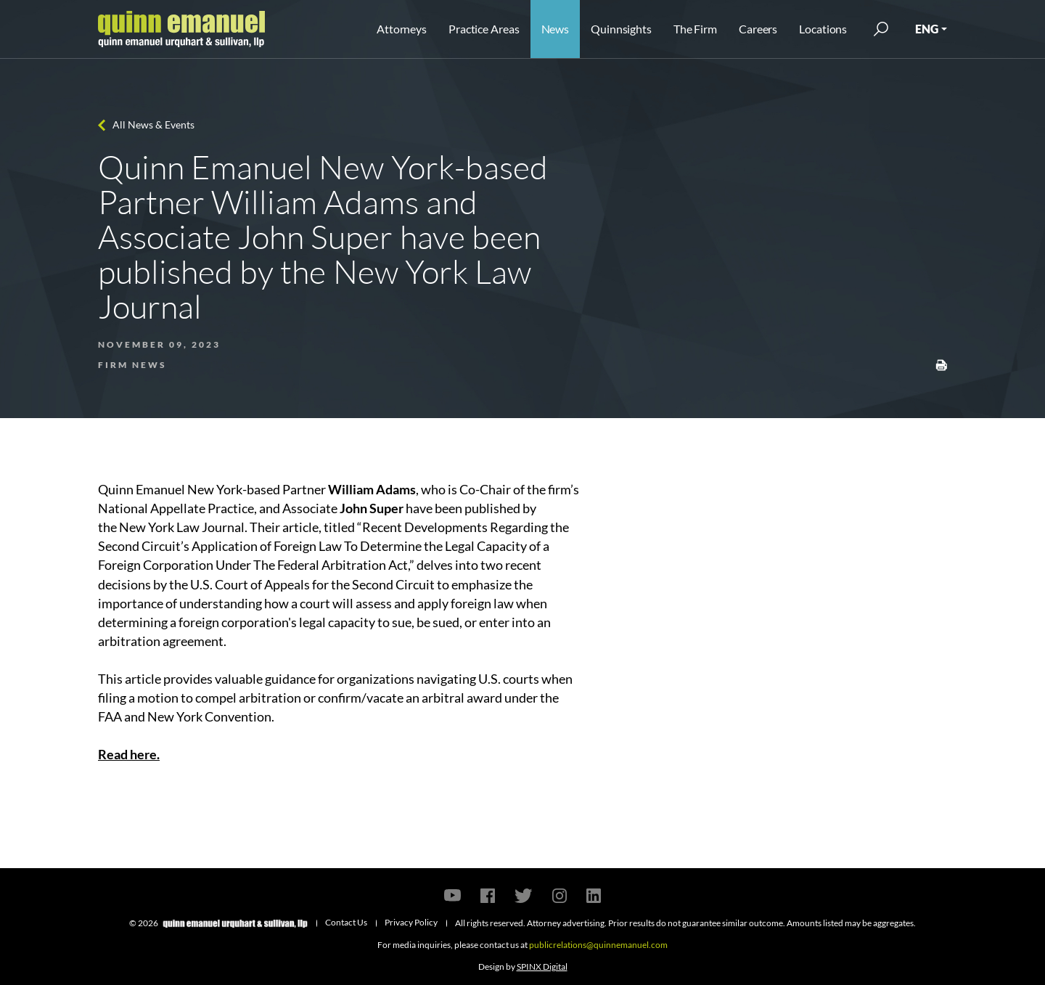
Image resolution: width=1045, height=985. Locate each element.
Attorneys (402, 29)
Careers (758, 29)
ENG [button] (926, 29)
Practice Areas (483, 29)
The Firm (695, 29)
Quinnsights (621, 29)
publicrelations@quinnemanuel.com (598, 944)
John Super (371, 508)
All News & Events (153, 124)
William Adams (372, 489)
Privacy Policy (411, 922)
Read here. (129, 754)
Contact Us (346, 922)
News (555, 29)
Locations (823, 29)
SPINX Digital (542, 966)
